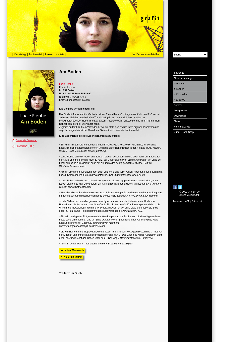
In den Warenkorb (74, 250)
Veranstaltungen (182, 126)
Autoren (178, 105)
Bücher (180, 89)
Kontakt (60, 54)
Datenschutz (197, 201)
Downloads (180, 116)
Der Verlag (20, 54)
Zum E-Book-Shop (184, 132)
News (177, 121)
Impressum (178, 201)
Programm (179, 83)
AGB (187, 201)
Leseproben (180, 110)
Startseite (179, 72)
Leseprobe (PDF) (25, 146)
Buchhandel (35, 54)
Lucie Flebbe (66, 84)
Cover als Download (26, 140)
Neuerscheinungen (184, 78)
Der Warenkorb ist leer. (149, 54)
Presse (48, 54)
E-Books (180, 99)
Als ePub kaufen (73, 257)
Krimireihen (182, 94)
